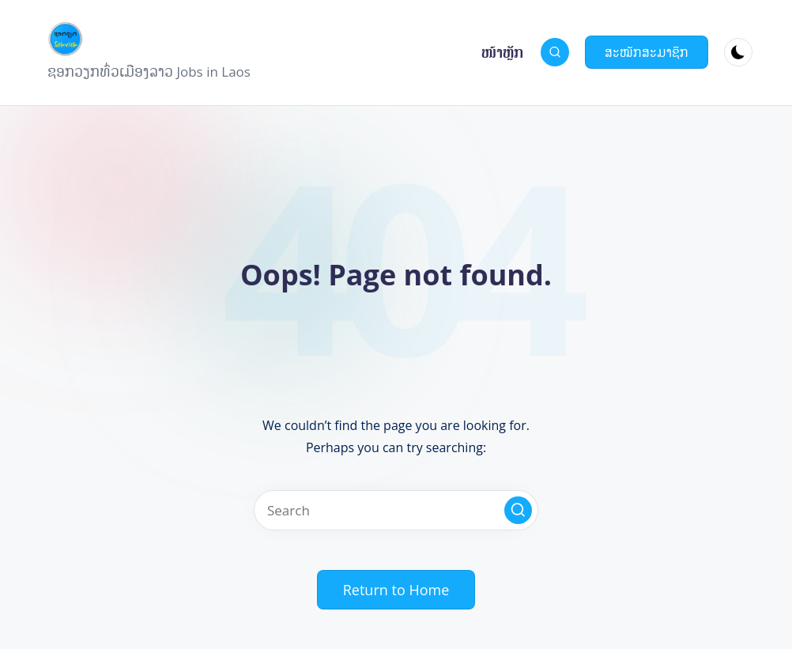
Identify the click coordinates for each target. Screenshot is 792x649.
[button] (646, 52)
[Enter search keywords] (396, 510)
